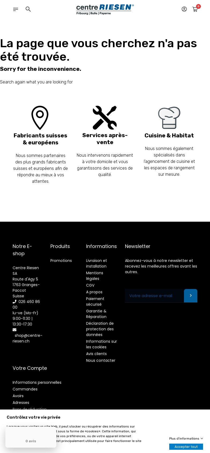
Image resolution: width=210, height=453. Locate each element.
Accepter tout (186, 447)
